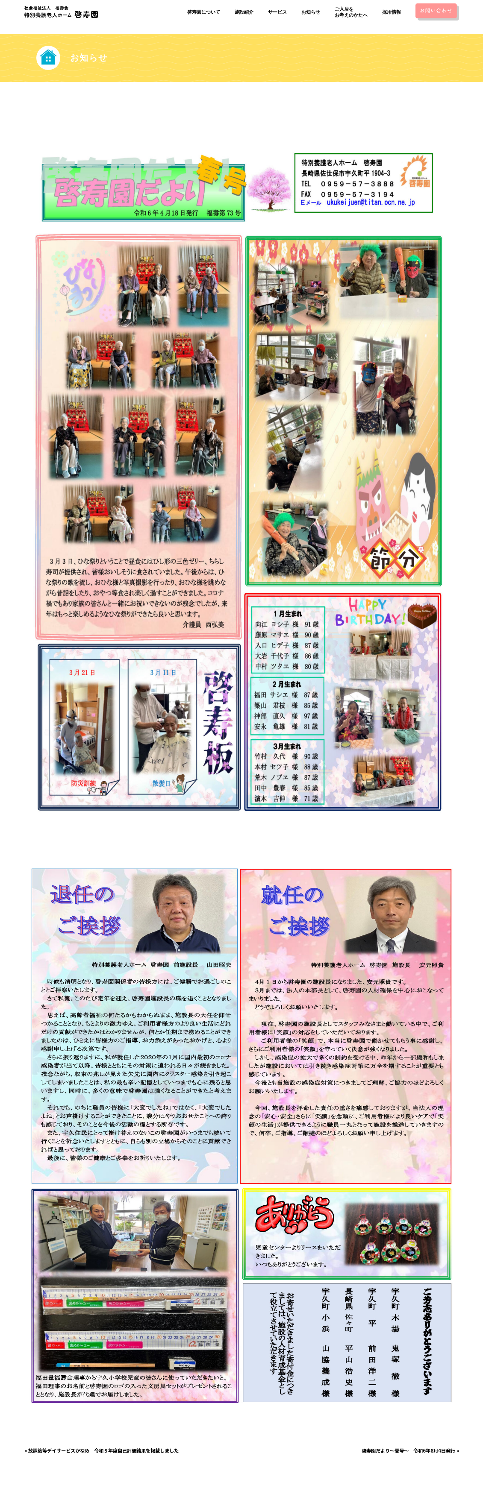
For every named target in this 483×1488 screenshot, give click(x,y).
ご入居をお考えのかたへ (348, 12)
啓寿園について (201, 12)
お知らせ (308, 12)
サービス (275, 12)
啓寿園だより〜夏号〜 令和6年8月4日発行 (408, 1450)
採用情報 (389, 12)
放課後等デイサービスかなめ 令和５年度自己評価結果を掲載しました (103, 1450)
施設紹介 (242, 12)
